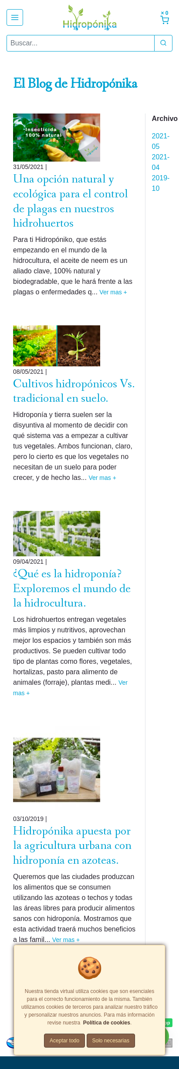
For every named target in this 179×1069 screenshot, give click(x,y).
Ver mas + (113, 292)
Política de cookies (106, 1023)
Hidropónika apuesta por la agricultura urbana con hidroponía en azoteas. (72, 846)
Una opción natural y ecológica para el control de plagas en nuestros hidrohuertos (70, 201)
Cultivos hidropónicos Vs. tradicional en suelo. (74, 391)
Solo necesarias (110, 1041)
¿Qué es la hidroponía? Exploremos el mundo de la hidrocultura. (72, 588)
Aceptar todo (64, 1041)
